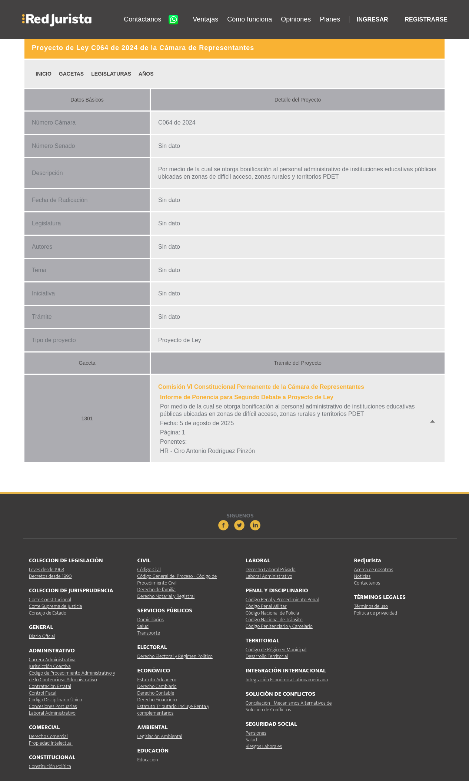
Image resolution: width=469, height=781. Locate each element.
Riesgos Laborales (264, 746)
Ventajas (205, 19)
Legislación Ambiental (159, 736)
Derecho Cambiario (157, 686)
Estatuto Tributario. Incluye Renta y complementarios (173, 709)
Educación (147, 759)
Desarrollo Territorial (267, 656)
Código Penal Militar (266, 606)
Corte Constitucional (50, 599)
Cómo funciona (249, 19)
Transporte (148, 633)
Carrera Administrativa (52, 659)
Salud (143, 626)
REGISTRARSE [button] (426, 19)
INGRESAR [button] (372, 19)
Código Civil (149, 569)
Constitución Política (50, 766)
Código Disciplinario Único (55, 699)
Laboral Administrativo (52, 713)
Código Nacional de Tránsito (274, 619)
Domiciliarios (150, 619)
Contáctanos (154, 19)
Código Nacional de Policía (272, 613)
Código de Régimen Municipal (276, 649)
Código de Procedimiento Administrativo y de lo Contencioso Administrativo (72, 676)
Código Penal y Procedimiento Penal (282, 599)
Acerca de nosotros (373, 569)
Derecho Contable (155, 693)
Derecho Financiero (157, 699)
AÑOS (146, 74)
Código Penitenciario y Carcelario (279, 626)
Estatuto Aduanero (156, 679)
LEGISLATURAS (111, 74)
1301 (87, 418)
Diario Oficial (42, 636)
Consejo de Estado (47, 613)
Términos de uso (371, 606)
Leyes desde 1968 (46, 569)
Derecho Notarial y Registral (166, 596)
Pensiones (256, 733)
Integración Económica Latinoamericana (287, 679)
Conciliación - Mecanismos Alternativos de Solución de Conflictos (289, 706)
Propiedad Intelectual (51, 743)
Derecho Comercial (48, 736)
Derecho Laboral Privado (271, 569)
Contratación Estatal (50, 686)
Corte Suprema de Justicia (55, 606)
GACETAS (71, 74)
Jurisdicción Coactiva (50, 666)
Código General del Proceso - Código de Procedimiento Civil (177, 579)
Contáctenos (367, 583)
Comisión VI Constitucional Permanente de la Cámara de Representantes (261, 387)
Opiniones (296, 19)
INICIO (43, 74)
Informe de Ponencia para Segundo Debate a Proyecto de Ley (246, 397)
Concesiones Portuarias (53, 706)
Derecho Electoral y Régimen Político (175, 656)
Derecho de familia (156, 589)
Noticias (362, 576)
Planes (330, 19)
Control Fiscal (42, 693)
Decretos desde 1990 (50, 576)
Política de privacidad (375, 613)
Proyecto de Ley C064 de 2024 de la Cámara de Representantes (143, 48)
